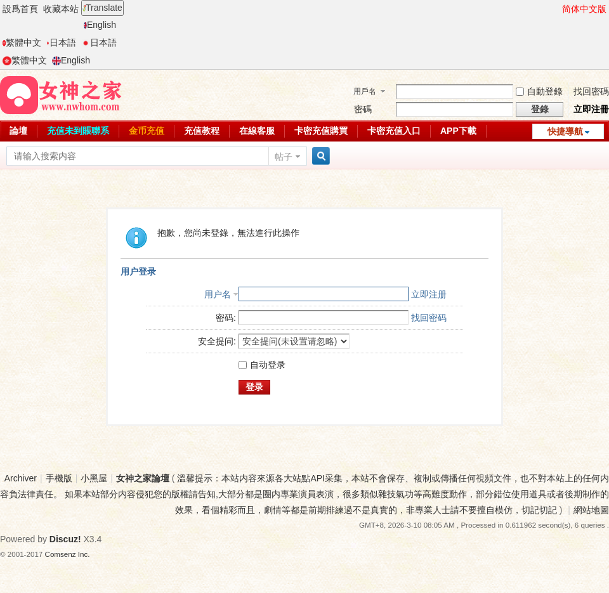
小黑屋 (94, 478)
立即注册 (429, 294)
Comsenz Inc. (67, 554)
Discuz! (65, 539)
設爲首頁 (20, 9)
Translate (102, 8)
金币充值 (146, 131)
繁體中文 (22, 42)
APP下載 (458, 131)
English (100, 25)
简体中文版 (584, 9)
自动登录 (262, 365)
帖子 (283, 157)
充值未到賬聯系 (78, 131)
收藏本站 (61, 9)
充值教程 (201, 131)
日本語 (61, 42)
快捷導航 (565, 131)
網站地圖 (591, 510)
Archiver (20, 478)
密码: (226, 318)
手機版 (59, 478)
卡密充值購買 (321, 131)
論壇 (18, 131)
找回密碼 (591, 91)
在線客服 (257, 131)
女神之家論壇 (142, 478)
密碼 (363, 109)
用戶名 (364, 91)
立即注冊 (591, 109)
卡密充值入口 (394, 131)
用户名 (217, 294)
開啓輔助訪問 (556, 9)
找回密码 (429, 318)
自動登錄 (539, 91)
